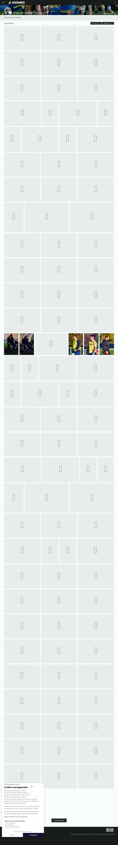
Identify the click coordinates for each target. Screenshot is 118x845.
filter (95, 23)
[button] (5, 835)
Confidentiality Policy (11, 831)
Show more (59, 820)
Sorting (108, 23)
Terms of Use (8, 829)
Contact (7, 833)
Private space (109, 13)
